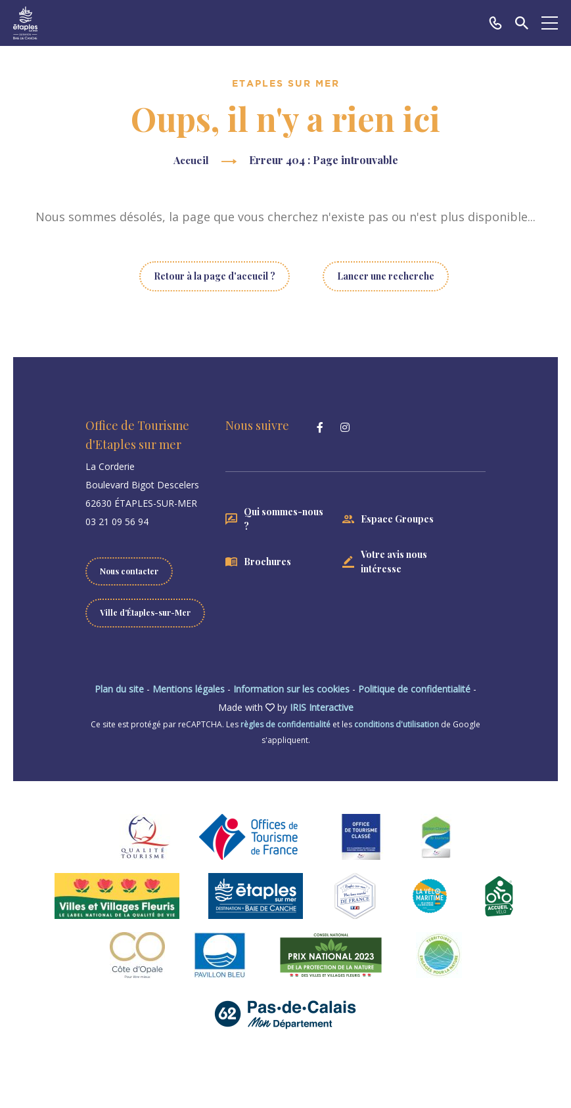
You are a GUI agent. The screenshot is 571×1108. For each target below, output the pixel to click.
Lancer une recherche (385, 276)
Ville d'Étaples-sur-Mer (145, 612)
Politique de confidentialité (414, 689)
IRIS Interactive (322, 707)
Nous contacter (129, 571)
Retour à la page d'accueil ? (214, 276)
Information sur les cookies (291, 689)
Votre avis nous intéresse (394, 561)
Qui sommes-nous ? (283, 518)
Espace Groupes (397, 519)
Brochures (267, 561)
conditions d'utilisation (396, 724)
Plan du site (119, 689)
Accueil (191, 160)
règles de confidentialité (285, 724)
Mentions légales (188, 689)
